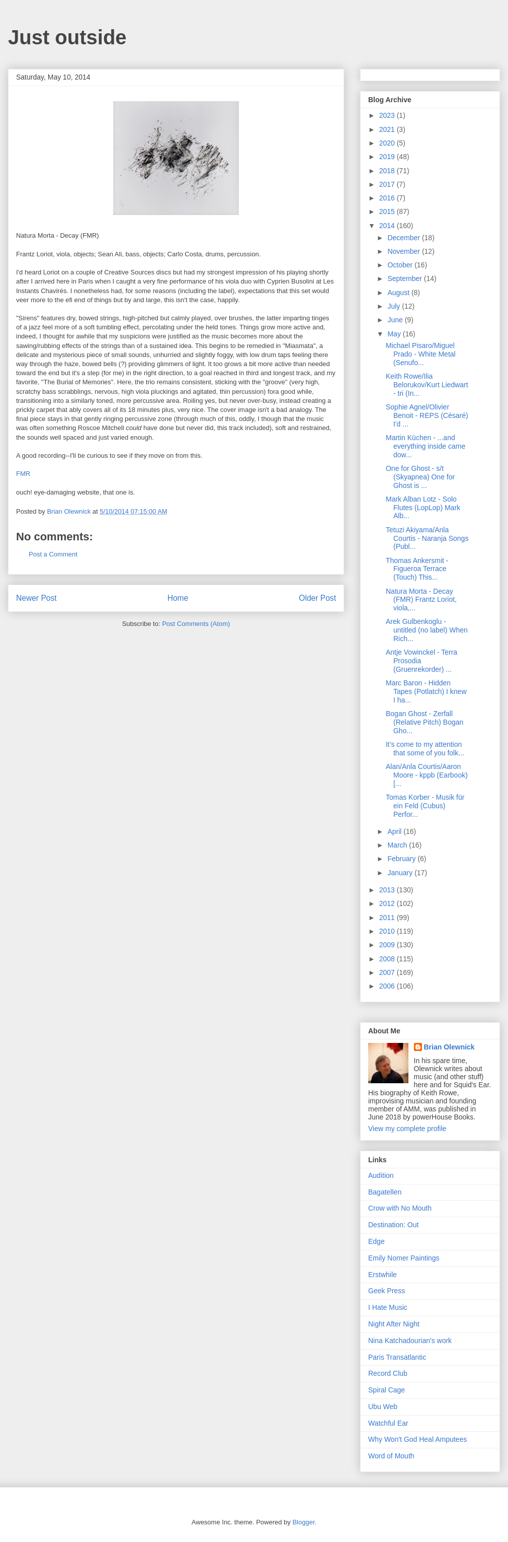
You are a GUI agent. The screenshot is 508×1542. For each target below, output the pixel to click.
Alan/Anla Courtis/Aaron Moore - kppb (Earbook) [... (427, 775)
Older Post (317, 598)
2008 (388, 959)
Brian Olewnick (449, 1047)
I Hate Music (387, 1307)
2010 (388, 931)
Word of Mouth (391, 1456)
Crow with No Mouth (400, 1208)
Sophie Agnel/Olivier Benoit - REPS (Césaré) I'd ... (427, 415)
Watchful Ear (388, 1423)
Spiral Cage (386, 1390)
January (400, 873)
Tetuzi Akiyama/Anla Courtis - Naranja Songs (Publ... (427, 538)
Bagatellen (384, 1192)
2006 (388, 986)
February (402, 859)
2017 (388, 184)
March (398, 845)
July (394, 306)
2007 (388, 972)
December (404, 238)
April (395, 831)
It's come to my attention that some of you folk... (425, 748)
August (399, 293)
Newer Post (36, 598)
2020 (388, 143)
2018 (388, 171)
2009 (388, 945)
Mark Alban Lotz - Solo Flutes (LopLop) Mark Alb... (423, 507)
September (405, 278)
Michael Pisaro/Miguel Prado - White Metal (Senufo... (421, 354)
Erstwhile (382, 1275)
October (400, 265)
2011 (388, 918)
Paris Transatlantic (397, 1357)
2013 (388, 890)
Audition (381, 1175)
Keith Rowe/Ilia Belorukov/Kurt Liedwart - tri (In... (427, 384)
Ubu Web (382, 1407)
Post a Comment (53, 554)
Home (178, 598)
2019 (388, 157)
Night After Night (393, 1324)
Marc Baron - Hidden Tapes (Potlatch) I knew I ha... (426, 691)
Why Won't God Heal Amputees (417, 1439)
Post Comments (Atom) (196, 623)
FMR (23, 473)
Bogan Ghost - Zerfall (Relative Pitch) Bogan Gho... (424, 722)
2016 (388, 198)
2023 (388, 115)
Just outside (67, 37)
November (404, 251)
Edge (376, 1241)
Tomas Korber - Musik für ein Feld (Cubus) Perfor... (425, 805)
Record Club (387, 1373)
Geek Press (386, 1291)
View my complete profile (407, 1129)
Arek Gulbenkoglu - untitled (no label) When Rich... (427, 630)
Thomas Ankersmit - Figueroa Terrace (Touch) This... (417, 569)
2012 (388, 903)
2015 (388, 211)
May (394, 334)
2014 (388, 226)
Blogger (303, 1522)
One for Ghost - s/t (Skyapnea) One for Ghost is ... (420, 476)
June (395, 320)
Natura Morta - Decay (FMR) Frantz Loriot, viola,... (421, 599)
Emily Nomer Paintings (404, 1258)
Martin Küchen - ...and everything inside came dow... (425, 446)
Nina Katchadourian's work (410, 1341)
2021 (388, 129)
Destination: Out (393, 1225)
